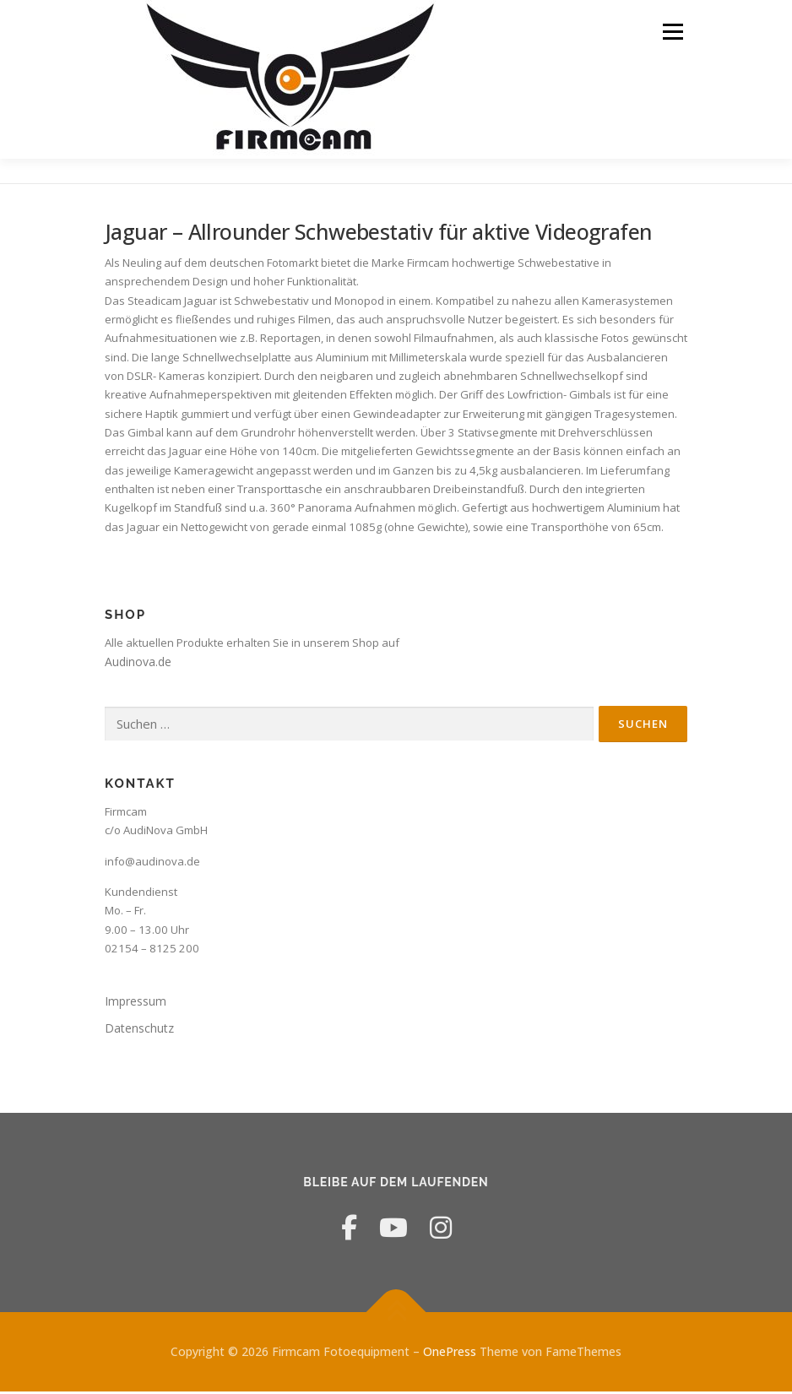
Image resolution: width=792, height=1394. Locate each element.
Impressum (135, 1003)
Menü (672, 31)
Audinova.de (138, 664)
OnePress (449, 1354)
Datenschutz (139, 1030)
